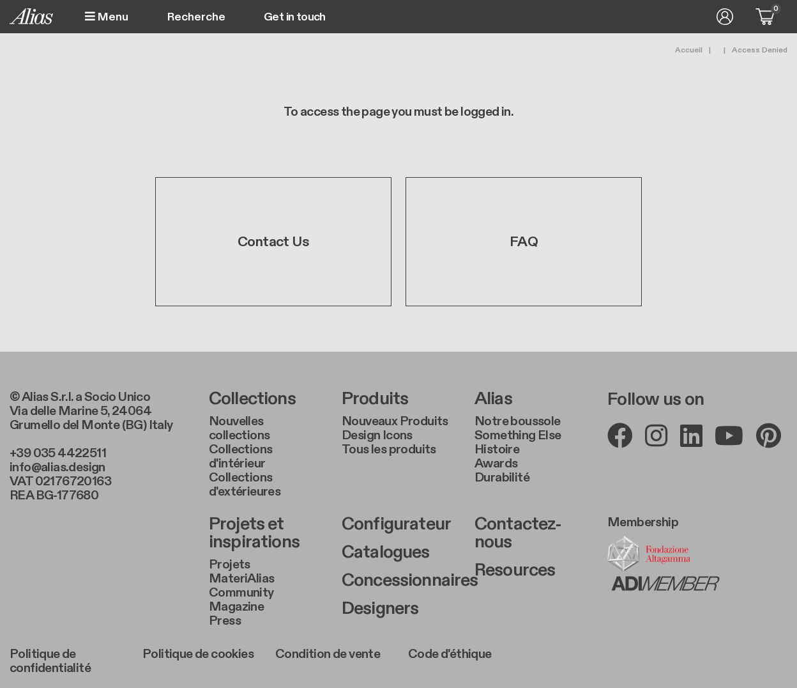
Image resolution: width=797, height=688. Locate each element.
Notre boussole (517, 421)
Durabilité (501, 478)
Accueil (688, 50)
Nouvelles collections (239, 428)
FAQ (524, 241)
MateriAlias (241, 579)
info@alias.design (57, 467)
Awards (495, 464)
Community (241, 593)
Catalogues (386, 552)
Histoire (496, 449)
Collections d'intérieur (240, 456)
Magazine (236, 607)
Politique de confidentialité (50, 661)
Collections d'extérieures (244, 485)
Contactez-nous (518, 533)
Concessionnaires (398, 581)
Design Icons (377, 435)
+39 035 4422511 (58, 453)
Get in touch (295, 17)
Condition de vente (327, 654)
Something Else (517, 435)
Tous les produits (389, 449)
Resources (514, 570)
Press (225, 621)
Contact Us (273, 241)
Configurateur (396, 524)
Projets (229, 565)
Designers (380, 609)
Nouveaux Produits (395, 421)
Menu (106, 17)
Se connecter (725, 16)
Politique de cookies (198, 654)
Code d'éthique (450, 654)
